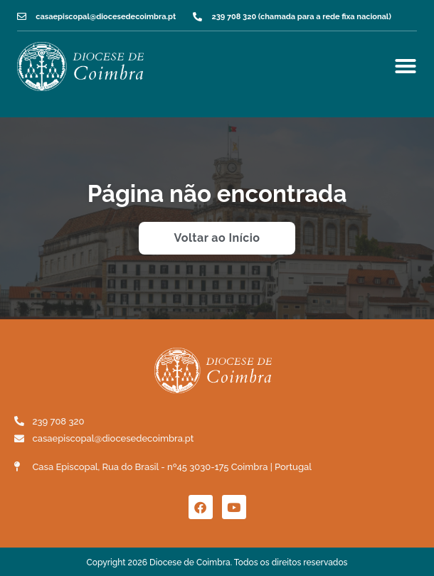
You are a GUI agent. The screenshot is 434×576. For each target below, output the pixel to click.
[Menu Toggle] (405, 66)
